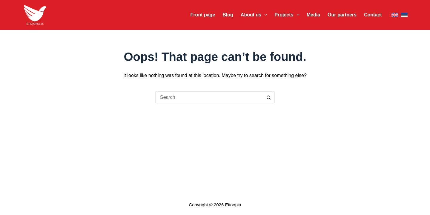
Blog (227, 14)
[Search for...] (209, 97)
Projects (287, 15)
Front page (203, 14)
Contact (373, 14)
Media (313, 14)
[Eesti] (404, 15)
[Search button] (269, 97)
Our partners (342, 14)
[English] (394, 15)
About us (255, 15)
